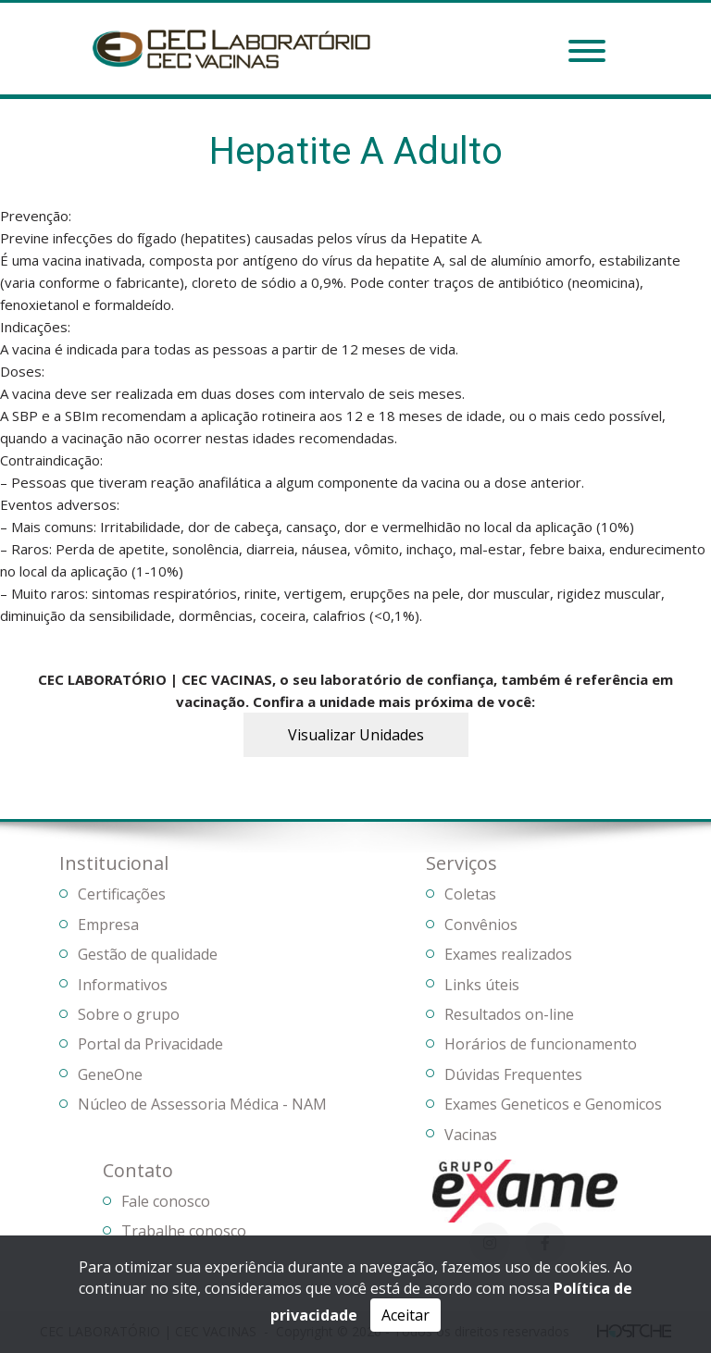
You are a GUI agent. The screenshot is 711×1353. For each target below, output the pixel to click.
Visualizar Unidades (356, 735)
